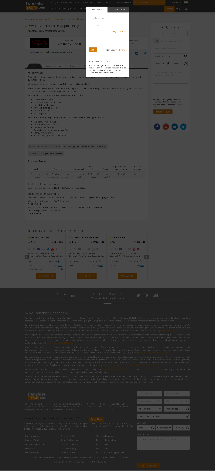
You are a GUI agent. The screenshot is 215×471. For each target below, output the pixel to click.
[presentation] (108, 40)
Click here (120, 50)
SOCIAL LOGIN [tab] (118, 9)
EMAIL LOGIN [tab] (97, 9)
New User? (115, 50)
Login (93, 49)
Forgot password (119, 31)
